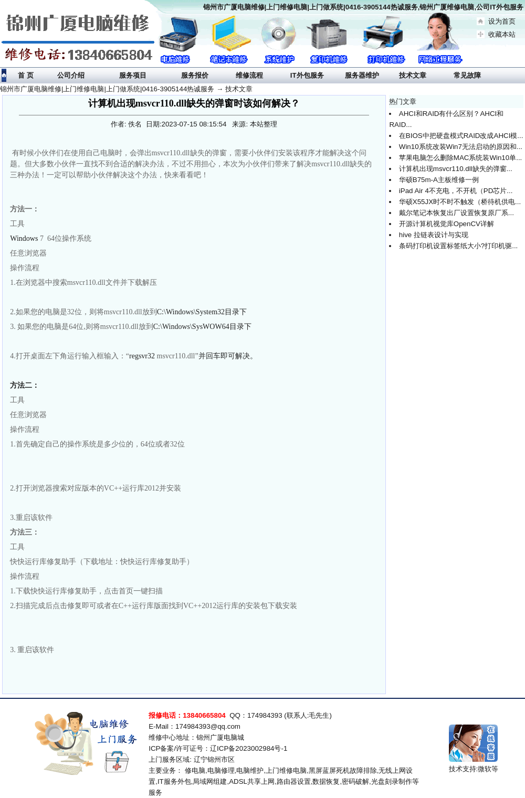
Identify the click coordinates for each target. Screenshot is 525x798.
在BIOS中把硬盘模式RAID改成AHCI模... (461, 136)
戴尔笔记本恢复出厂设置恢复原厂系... (456, 213)
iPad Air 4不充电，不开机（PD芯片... (456, 191)
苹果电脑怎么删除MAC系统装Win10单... (460, 158)
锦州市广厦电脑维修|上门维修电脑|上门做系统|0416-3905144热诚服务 (107, 89)
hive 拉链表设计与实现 (433, 235)
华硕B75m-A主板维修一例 (439, 180)
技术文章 (239, 89)
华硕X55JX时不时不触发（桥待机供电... (460, 202)
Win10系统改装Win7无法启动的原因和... (460, 147)
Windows (24, 238)
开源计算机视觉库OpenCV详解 (446, 224)
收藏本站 (502, 34)
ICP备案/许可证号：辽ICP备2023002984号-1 (218, 748)
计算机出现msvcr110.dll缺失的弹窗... (455, 169)
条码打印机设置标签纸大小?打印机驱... (458, 246)
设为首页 (502, 21)
